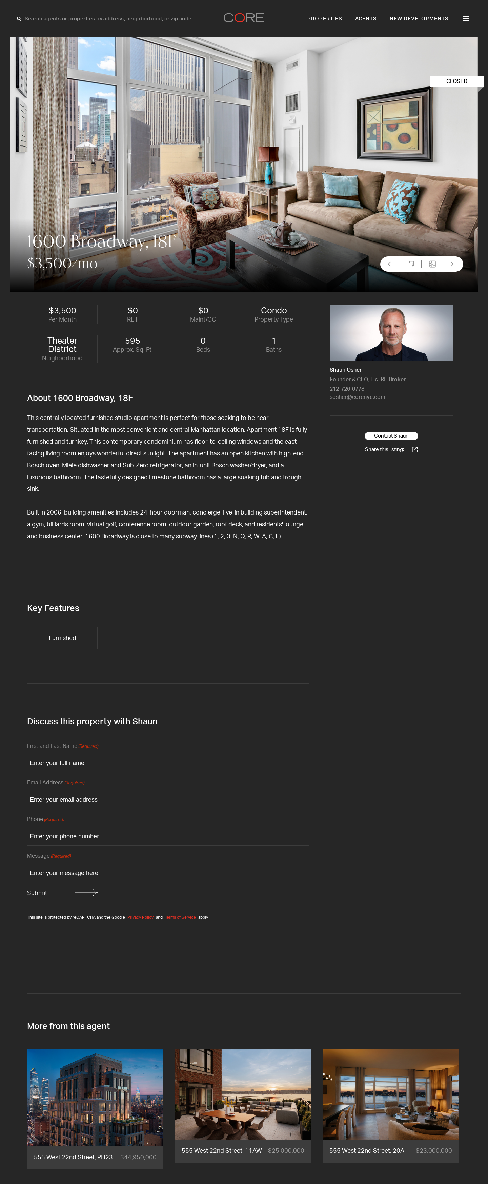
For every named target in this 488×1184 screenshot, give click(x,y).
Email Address (55, 783)
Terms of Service (180, 917)
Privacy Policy (140, 917)
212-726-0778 (347, 389)
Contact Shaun (391, 436)
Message (49, 856)
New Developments (419, 18)
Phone (45, 820)
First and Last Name (62, 746)
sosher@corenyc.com (357, 397)
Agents (366, 18)
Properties (324, 18)
